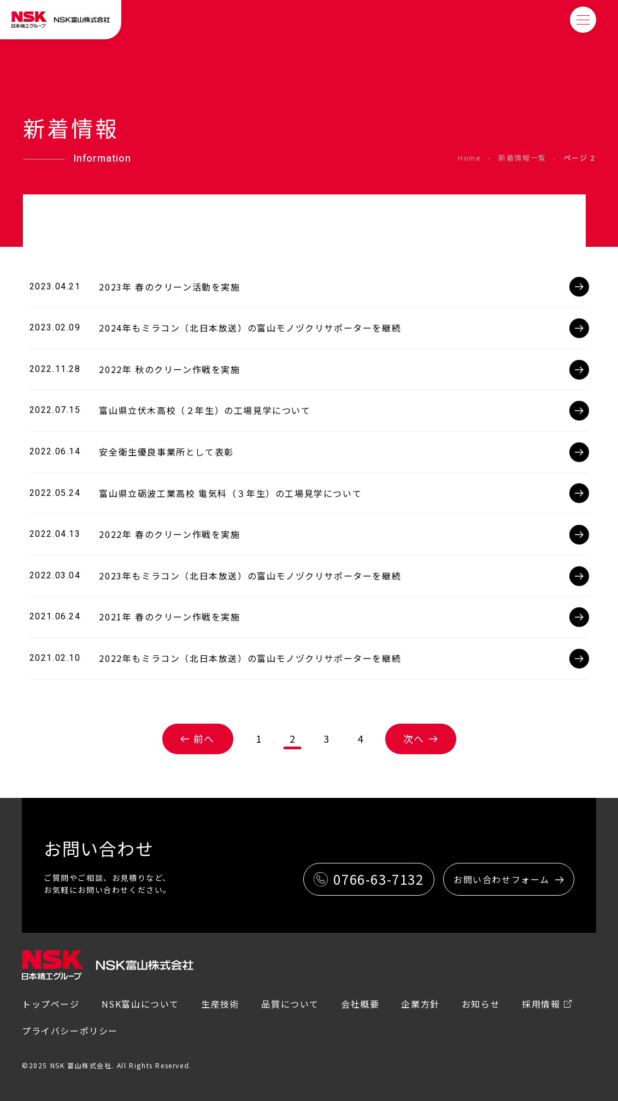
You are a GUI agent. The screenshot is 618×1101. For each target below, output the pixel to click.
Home (469, 157)
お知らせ (481, 1003)
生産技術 (220, 1003)
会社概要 (360, 1003)
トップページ (51, 1003)
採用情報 (541, 1003)
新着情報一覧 (522, 157)
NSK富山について (140, 1003)
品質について (290, 1003)
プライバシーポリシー (70, 1030)
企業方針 (420, 1003)
